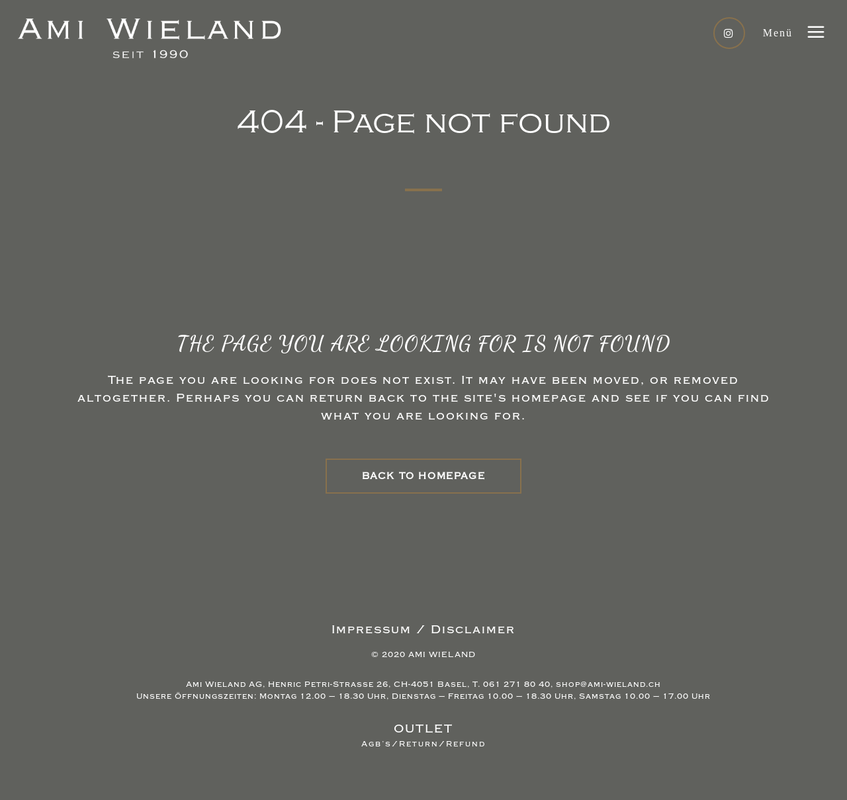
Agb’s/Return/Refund (423, 743)
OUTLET (423, 729)
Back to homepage (424, 476)
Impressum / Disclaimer (423, 630)
